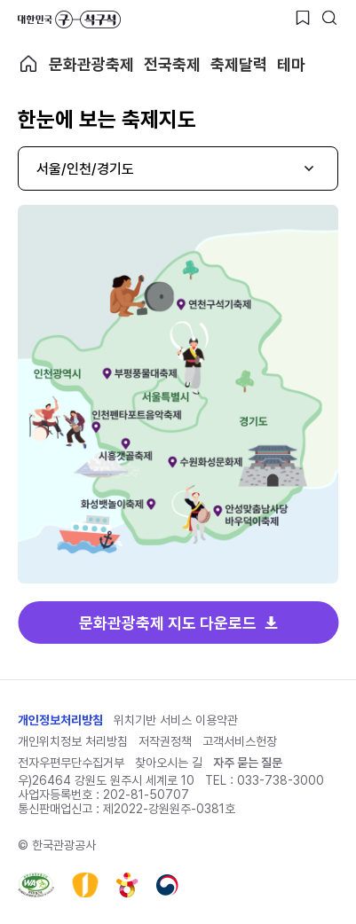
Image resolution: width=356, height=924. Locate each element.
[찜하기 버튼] (303, 18)
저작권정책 (165, 741)
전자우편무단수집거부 (71, 763)
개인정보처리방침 (60, 720)
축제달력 (238, 64)
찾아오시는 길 (168, 763)
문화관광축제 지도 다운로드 (168, 623)
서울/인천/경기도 (85, 169)
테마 (291, 64)
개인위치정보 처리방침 (73, 741)
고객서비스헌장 (239, 741)
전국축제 (172, 64)
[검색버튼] (329, 18)
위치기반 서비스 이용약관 (176, 720)
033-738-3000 (280, 780)
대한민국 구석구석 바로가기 (69, 19)
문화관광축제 (91, 64)
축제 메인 (28, 63)
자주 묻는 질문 (247, 763)
